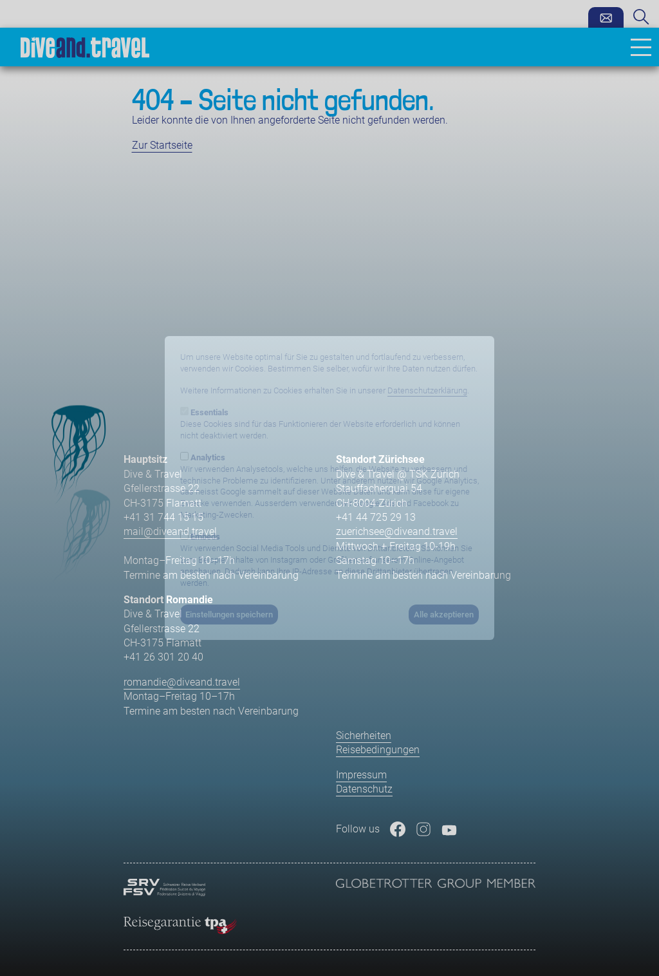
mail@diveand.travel (170, 531)
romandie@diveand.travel (182, 682)
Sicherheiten (363, 735)
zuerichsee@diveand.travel (397, 531)
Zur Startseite (162, 145)
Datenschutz (364, 789)
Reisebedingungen (378, 750)
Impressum (361, 775)
